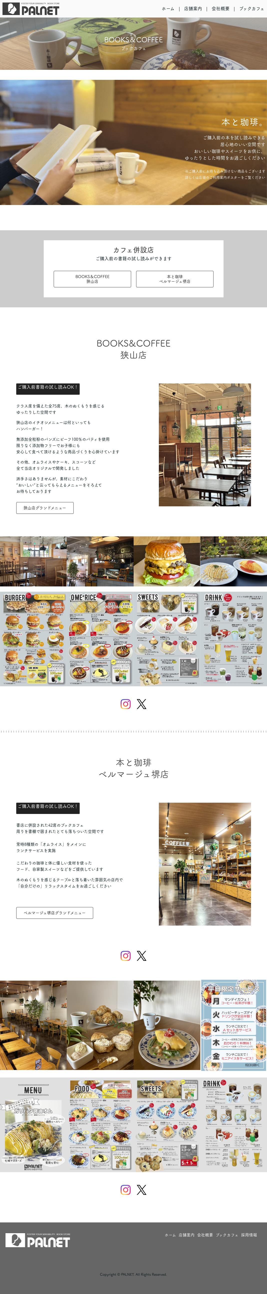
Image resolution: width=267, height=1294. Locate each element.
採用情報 (249, 1235)
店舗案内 (193, 8)
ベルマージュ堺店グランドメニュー (54, 913)
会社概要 (221, 8)
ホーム (168, 8)
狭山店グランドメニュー (44, 508)
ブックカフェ (252, 8)
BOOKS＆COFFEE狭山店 (92, 279)
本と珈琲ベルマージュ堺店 (175, 279)
